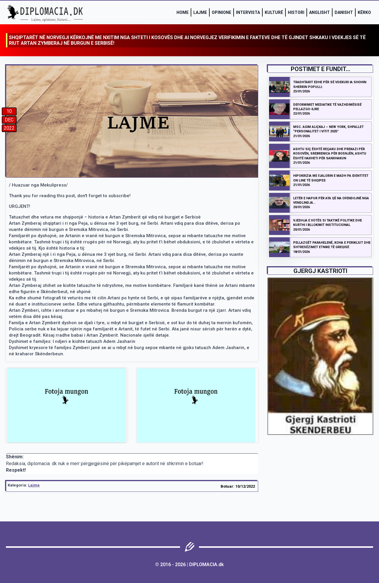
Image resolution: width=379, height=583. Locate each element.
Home (182, 12)
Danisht (344, 12)
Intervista (248, 12)
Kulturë (274, 12)
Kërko (364, 12)
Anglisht (319, 12)
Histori (296, 12)
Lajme (200, 12)
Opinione (221, 12)
